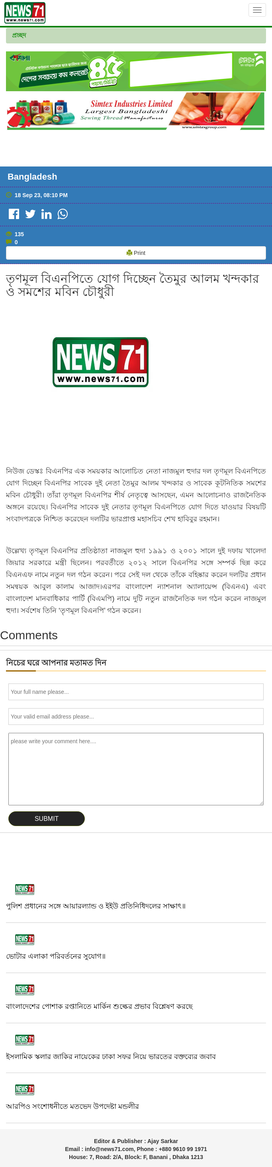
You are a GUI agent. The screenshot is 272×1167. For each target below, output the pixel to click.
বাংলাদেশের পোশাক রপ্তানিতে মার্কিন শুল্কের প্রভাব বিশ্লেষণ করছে (99, 1006)
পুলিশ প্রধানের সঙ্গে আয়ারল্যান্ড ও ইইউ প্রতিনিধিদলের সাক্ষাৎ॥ (96, 906)
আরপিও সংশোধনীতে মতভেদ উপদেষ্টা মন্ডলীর (72, 1106)
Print (136, 253)
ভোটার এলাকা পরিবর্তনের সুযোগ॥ (56, 956)
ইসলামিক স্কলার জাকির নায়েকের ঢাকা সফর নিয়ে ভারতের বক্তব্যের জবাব (111, 1057)
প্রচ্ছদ (19, 35)
